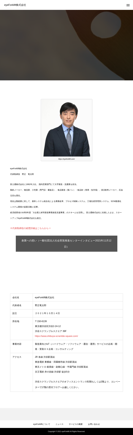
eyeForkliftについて (41, 424)
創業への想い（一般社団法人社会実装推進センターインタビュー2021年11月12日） (66, 243)
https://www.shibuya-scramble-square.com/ (56, 336)
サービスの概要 (76, 424)
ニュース (59, 424)
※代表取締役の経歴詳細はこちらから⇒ (30, 228)
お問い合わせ (94, 424)
